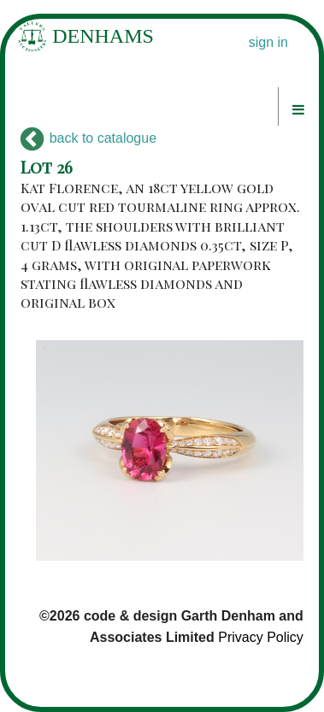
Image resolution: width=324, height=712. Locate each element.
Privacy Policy (260, 637)
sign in (268, 42)
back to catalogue (88, 138)
